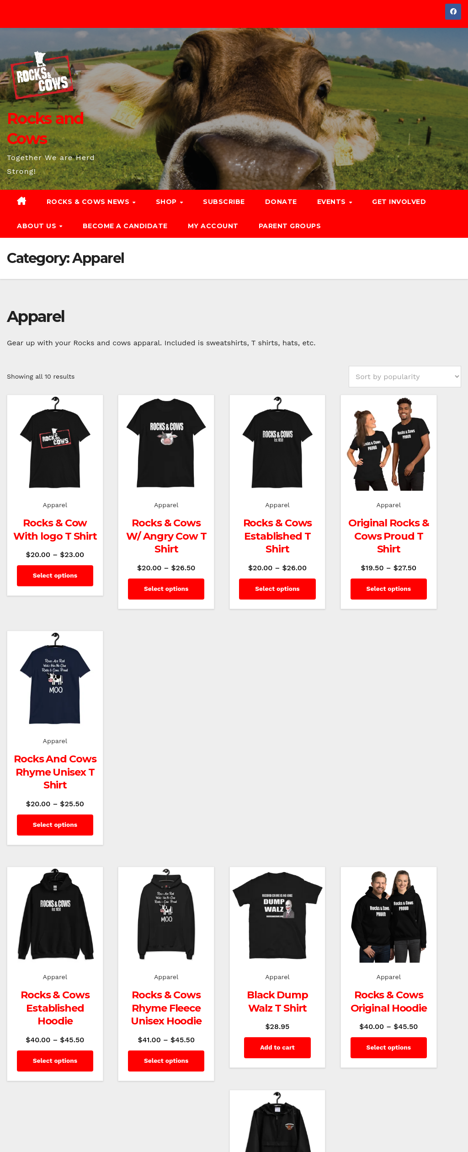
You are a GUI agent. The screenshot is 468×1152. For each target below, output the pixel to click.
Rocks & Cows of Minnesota (307, 1112)
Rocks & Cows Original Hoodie (328, 759)
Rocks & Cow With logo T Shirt (45, 517)
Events (332, 202)
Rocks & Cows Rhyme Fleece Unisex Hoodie (139, 766)
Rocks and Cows (67, 1049)
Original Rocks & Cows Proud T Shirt (328, 523)
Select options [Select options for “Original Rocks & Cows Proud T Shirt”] (328, 585)
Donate (281, 202)
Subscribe (224, 202)
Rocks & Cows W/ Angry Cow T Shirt (139, 523)
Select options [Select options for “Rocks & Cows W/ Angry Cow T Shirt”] (139, 585)
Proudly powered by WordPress (53, 1122)
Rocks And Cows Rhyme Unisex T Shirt (422, 523)
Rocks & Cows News (89, 202)
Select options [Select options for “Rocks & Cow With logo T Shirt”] (45, 572)
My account (213, 226)
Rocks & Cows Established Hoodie (45, 759)
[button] (457, 213)
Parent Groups (290, 226)
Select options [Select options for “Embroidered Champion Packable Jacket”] (422, 821)
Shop (167, 202)
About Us (37, 226)
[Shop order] (405, 376)
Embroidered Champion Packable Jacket (422, 759)
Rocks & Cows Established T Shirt (234, 523)
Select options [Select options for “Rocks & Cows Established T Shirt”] (233, 585)
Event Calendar (439, 1133)
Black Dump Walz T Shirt (234, 746)
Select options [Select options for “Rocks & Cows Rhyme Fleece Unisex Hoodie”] (139, 834)
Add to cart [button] (234, 792)
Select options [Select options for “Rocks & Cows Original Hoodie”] (328, 821)
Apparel (45, 485)
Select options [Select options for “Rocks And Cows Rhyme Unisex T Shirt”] (422, 585)
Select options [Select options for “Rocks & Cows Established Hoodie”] (45, 821)
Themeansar (176, 1122)
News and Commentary (390, 1112)
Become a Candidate (125, 226)
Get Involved (399, 202)
